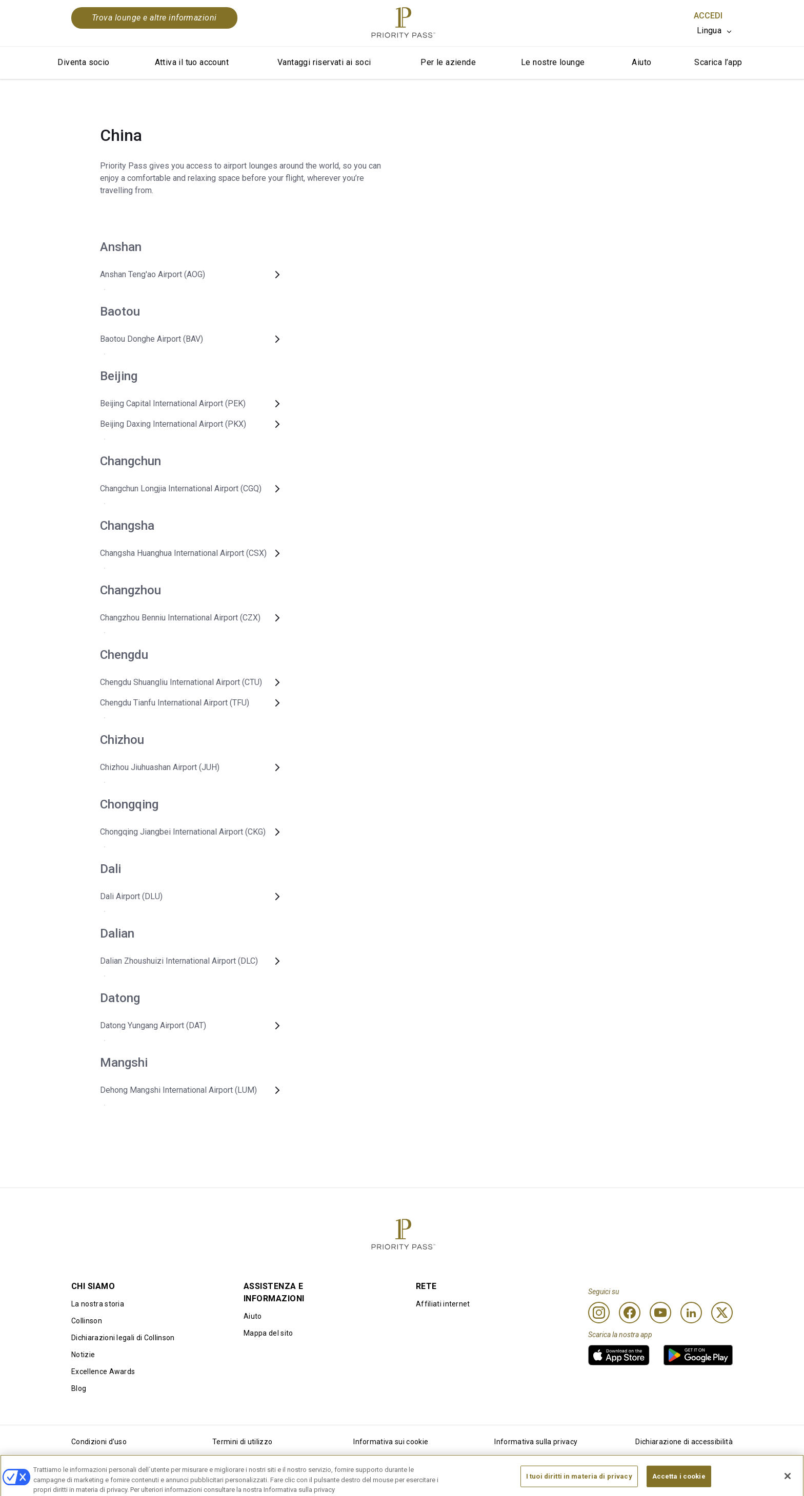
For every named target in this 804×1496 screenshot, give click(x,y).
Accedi (708, 15)
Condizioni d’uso (99, 1442)
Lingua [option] (709, 30)
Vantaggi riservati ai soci (324, 62)
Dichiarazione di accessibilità (684, 1442)
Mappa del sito (268, 1333)
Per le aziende (448, 62)
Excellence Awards (103, 1371)
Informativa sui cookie (390, 1442)
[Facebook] (629, 1312)
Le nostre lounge (553, 62)
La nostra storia (97, 1304)
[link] (619, 1355)
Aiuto (641, 62)
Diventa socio (83, 62)
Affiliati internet (443, 1304)
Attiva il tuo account (192, 62)
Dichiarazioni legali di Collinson (123, 1338)
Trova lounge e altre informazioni (154, 18)
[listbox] (715, 30)
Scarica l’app (718, 62)
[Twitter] (722, 1312)
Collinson (86, 1321)
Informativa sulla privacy (535, 1442)
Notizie (83, 1354)
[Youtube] (660, 1312)
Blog (78, 1388)
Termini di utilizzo (242, 1442)
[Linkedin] (691, 1312)
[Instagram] (599, 1312)
